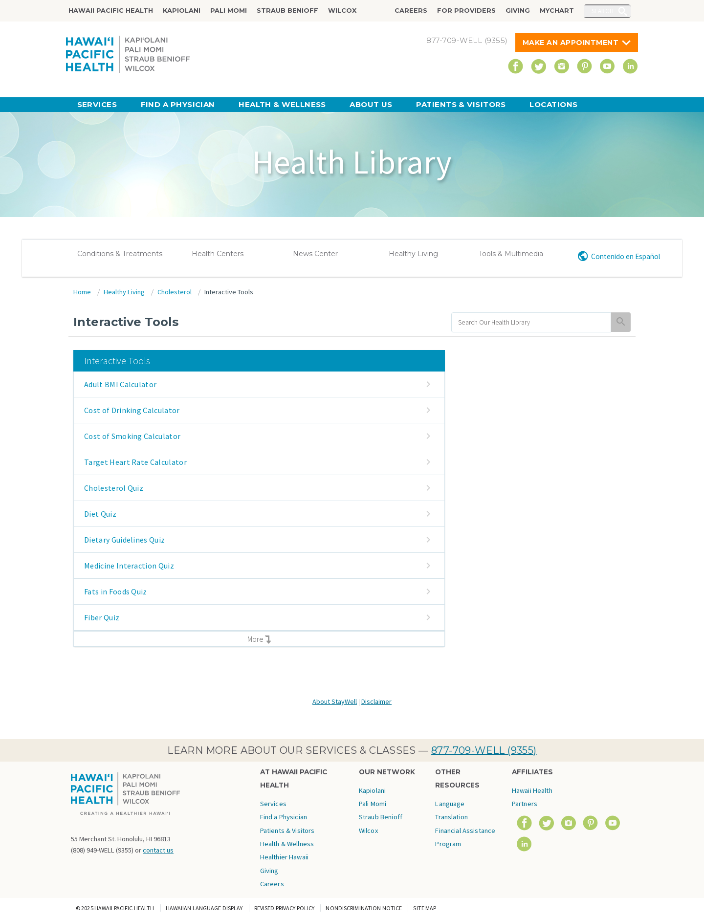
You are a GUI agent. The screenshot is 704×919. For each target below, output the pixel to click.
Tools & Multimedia (511, 253)
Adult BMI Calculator (120, 384)
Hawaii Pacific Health (110, 10)
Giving (518, 10)
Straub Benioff (287, 10)
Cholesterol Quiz (113, 488)
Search (603, 11)
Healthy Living (413, 253)
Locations (553, 104)
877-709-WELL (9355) (484, 750)
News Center (315, 253)
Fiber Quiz (101, 617)
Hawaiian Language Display (204, 908)
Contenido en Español (625, 256)
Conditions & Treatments (119, 253)
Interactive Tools (228, 291)
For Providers (466, 10)
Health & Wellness (282, 104)
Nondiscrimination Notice (364, 908)
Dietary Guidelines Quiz (124, 540)
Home (82, 291)
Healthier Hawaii (284, 857)
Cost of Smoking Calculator (132, 436)
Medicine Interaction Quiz (129, 565)
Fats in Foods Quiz (115, 591)
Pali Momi (228, 10)
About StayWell (334, 701)
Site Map (424, 908)
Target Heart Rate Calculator (135, 462)
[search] (531, 322)
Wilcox (342, 10)
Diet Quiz (100, 514)
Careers (411, 10)
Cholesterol (174, 291)
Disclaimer (376, 701)
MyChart (557, 10)
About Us (371, 104)
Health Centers (217, 253)
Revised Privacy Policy (284, 908)
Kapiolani (181, 10)
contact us (158, 850)
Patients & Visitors (461, 104)
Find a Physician (178, 104)
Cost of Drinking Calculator (132, 410)
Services (97, 104)
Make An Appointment (571, 42)
